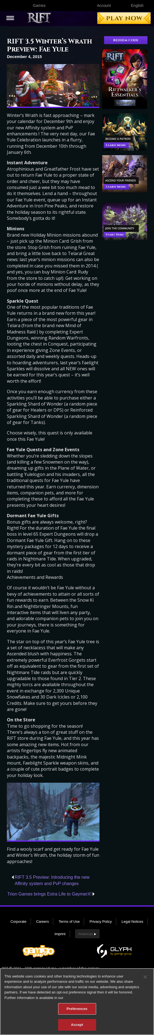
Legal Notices (132, 921)
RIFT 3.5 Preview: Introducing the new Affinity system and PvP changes (52, 880)
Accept (77, 1028)
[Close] (145, 980)
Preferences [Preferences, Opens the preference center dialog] (77, 1012)
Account (104, 5)
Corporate (18, 921)
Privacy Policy (101, 921)
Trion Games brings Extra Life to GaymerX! (49, 894)
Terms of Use (69, 921)
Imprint (60, 934)
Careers (42, 921)
